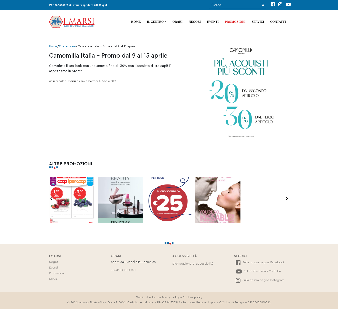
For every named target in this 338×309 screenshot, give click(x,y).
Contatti (278, 21)
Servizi (258, 21)
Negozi (195, 21)
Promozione (67, 46)
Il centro (155, 21)
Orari (177, 21)
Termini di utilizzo (147, 297)
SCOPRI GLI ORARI (123, 270)
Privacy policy (170, 297)
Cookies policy (192, 297)
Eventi (213, 21)
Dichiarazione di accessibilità (192, 263)
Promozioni (235, 21)
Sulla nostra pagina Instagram (260, 280)
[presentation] (51, 199)
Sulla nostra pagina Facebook (260, 262)
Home (136, 21)
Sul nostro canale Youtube (258, 271)
